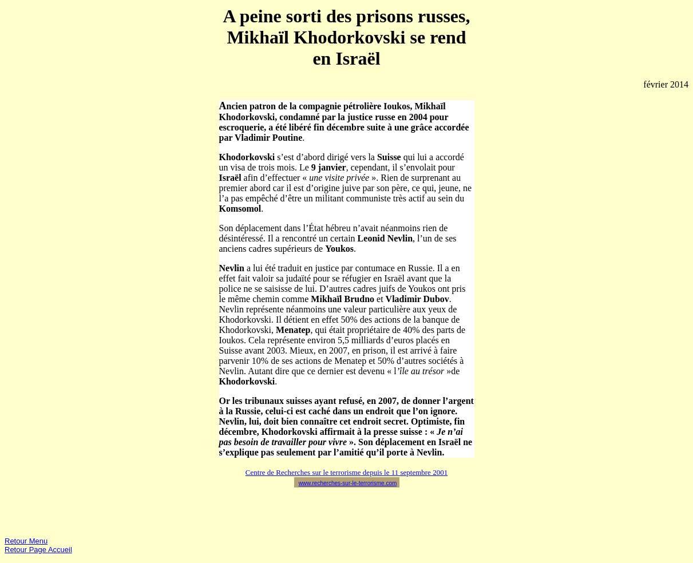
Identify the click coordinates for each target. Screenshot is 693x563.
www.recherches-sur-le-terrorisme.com (348, 483)
